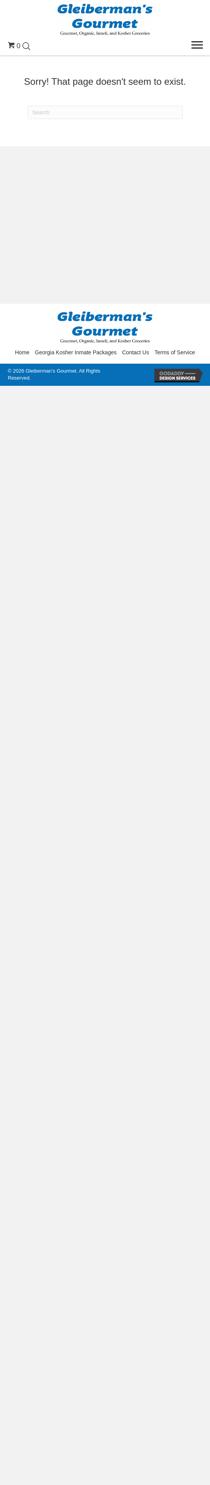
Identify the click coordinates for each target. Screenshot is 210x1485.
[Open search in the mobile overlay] (26, 45)
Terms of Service (174, 352)
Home (22, 352)
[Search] (105, 112)
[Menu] (197, 45)
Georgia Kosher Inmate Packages (76, 352)
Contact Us (135, 352)
